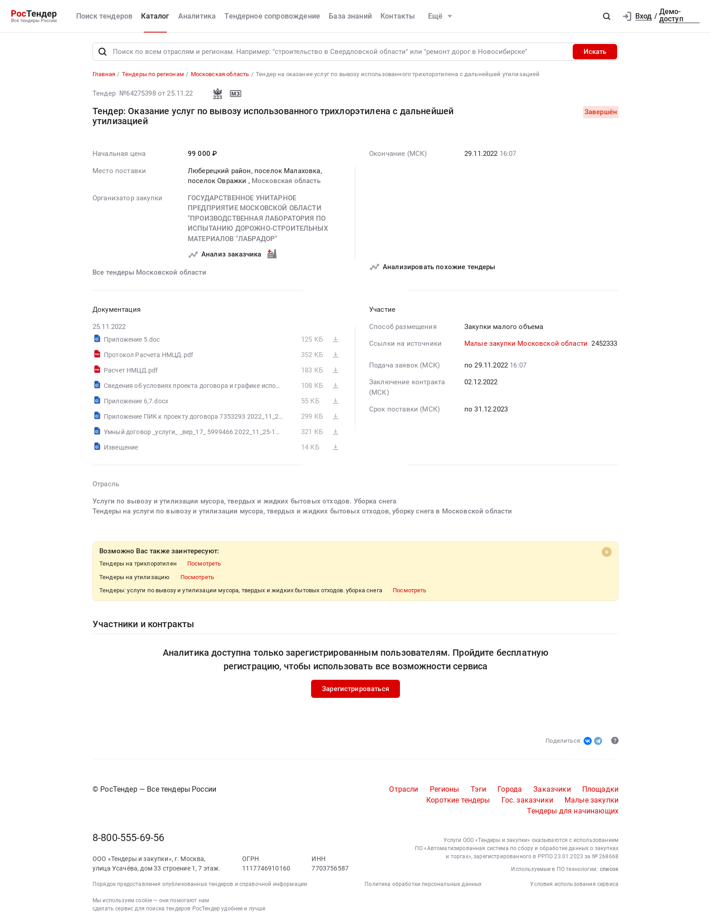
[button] (607, 16)
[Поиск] (102, 51)
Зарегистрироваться (355, 689)
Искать (595, 52)
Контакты (397, 16)
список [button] (609, 869)
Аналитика (197, 16)
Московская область (286, 181)
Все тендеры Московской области (149, 272)
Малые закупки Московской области (526, 343)
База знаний (350, 16)
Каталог (155, 16)
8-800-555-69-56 (128, 837)
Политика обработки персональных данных (423, 884)
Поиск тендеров (104, 16)
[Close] (607, 552)
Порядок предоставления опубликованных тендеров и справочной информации (200, 884)
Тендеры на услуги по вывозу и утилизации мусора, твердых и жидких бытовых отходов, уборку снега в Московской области (302, 511)
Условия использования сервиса (574, 884)
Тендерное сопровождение (272, 16)
